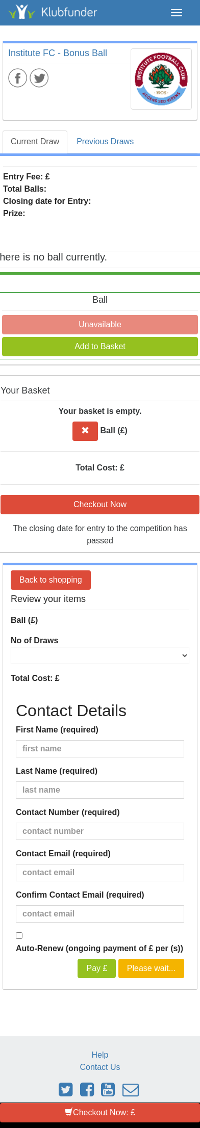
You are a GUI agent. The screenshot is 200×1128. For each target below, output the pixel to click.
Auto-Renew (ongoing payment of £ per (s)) (99, 948)
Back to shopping (50, 579)
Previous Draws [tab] (105, 141)
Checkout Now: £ (100, 1112)
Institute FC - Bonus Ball (57, 53)
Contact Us (100, 1067)
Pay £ (96, 968)
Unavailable (100, 324)
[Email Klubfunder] (130, 1092)
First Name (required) (57, 729)
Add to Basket (100, 346)
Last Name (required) (56, 771)
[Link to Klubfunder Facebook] (87, 1092)
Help (100, 1055)
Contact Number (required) (68, 812)
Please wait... (151, 968)
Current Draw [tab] (35, 141)
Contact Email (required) (63, 853)
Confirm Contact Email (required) (80, 894)
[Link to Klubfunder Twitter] (65, 1092)
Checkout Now (100, 504)
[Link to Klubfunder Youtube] (108, 1092)
